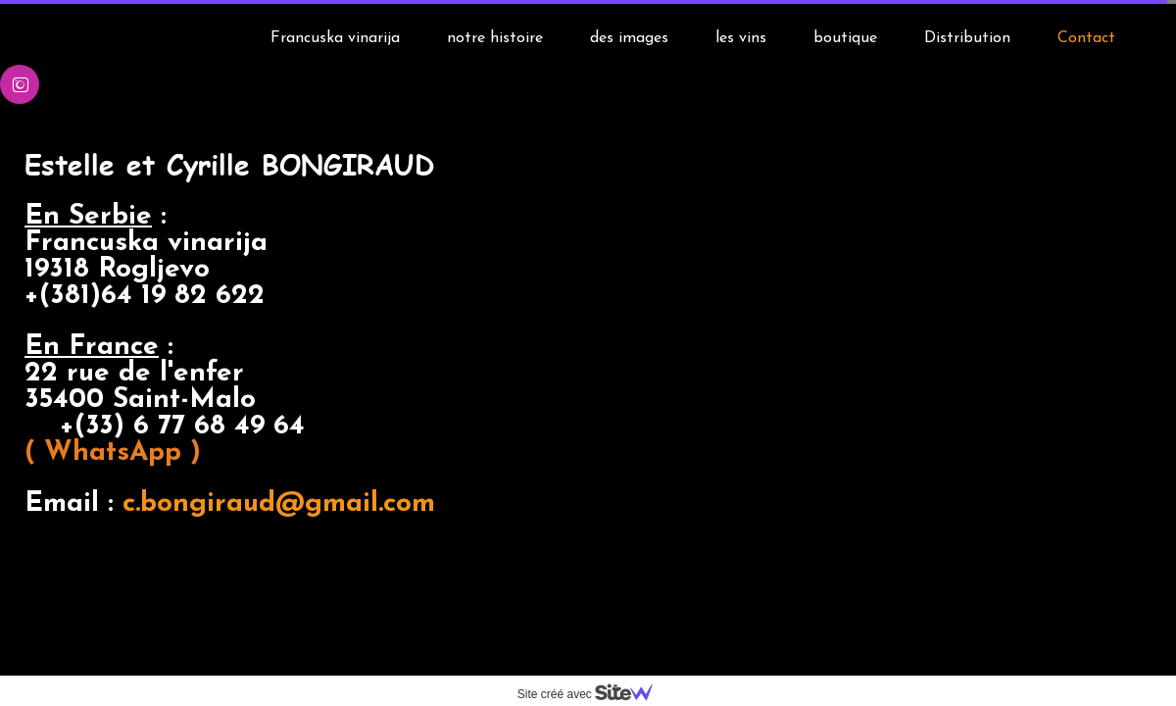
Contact (1086, 38)
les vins (740, 38)
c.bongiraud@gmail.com (234, 517)
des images (629, 38)
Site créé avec (592, 694)
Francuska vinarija (335, 38)
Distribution (967, 38)
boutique (845, 38)
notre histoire (495, 38)
